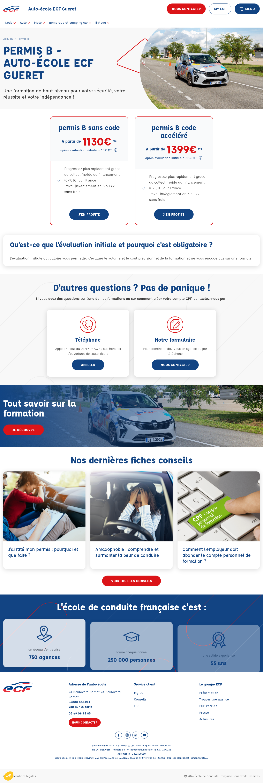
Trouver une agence (214, 699)
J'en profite (89, 214)
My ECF (139, 693)
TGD (137, 706)
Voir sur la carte (80, 707)
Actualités (206, 719)
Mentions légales (24, 776)
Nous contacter (186, 9)
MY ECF (220, 9)
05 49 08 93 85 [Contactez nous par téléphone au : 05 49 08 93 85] (80, 713)
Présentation (208, 693)
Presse (204, 712)
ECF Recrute (208, 706)
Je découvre (23, 430)
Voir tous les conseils (131, 581)
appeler (88, 365)
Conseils (140, 699)
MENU (247, 9)
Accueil (8, 38)
